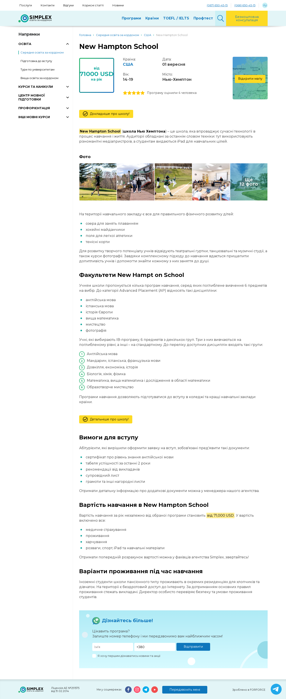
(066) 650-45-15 (244, 5)
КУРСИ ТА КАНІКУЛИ (35, 87)
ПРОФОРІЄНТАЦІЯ (34, 108)
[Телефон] (154, 647)
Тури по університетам (37, 69)
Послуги (25, 5)
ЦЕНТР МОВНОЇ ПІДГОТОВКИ (31, 97)
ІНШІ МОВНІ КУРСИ (34, 117)
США (128, 64)
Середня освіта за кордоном (42, 52)
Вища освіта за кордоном (39, 78)
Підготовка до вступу (36, 61)
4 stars (138, 93)
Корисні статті (93, 5)
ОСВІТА (24, 44)
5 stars (142, 93)
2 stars (129, 93)
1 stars (125, 93)
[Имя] (112, 647)
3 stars (134, 93)
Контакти (47, 5)
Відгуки (68, 5)
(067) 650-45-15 (217, 5)
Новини (118, 5)
